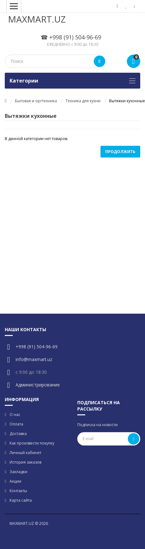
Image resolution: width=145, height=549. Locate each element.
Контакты (18, 490)
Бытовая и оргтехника (36, 101)
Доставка (18, 433)
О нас (15, 414)
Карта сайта (21, 500)
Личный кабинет (25, 452)
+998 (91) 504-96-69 (37, 347)
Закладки (18, 471)
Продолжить (120, 151)
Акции (15, 481)
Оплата (16, 424)
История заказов (25, 462)
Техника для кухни (83, 101)
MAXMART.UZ (37, 19)
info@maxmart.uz (34, 359)
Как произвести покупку (32, 443)
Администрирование (38, 385)
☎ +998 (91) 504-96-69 (71, 37)
